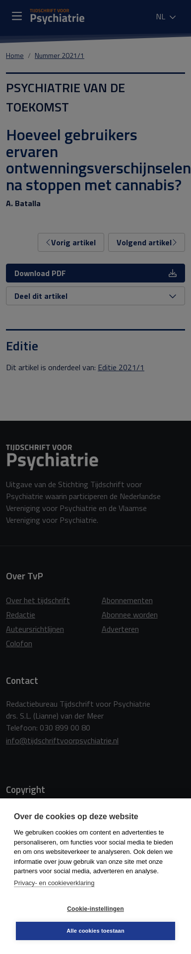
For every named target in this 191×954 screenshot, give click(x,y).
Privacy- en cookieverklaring (54, 883)
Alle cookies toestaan (95, 931)
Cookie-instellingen (95, 908)
